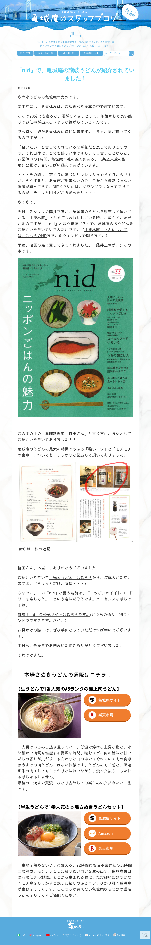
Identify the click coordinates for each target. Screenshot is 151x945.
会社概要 (121, 935)
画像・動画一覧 (45, 53)
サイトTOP (25, 53)
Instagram (37, 935)
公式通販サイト (91, 53)
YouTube (54, 935)
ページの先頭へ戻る (145, 935)
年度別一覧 (68, 53)
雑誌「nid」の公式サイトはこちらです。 (54, 614)
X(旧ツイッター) (73, 935)
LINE (23, 935)
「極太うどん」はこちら (70, 577)
